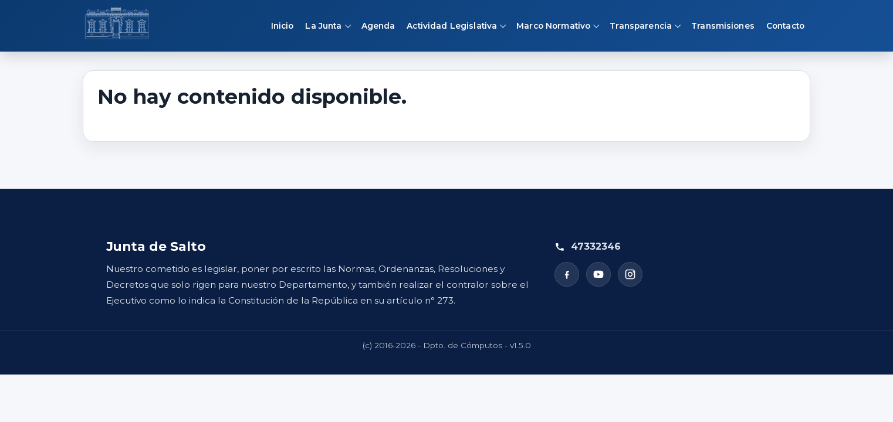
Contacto (785, 25)
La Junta (323, 25)
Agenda (378, 25)
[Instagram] (630, 274)
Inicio (282, 25)
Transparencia (641, 25)
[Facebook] (566, 274)
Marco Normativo (553, 25)
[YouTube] (598, 274)
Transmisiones (723, 25)
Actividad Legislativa (452, 25)
